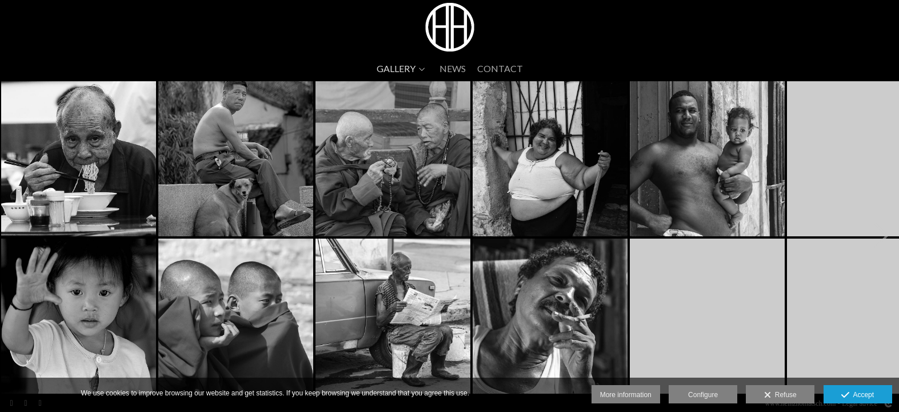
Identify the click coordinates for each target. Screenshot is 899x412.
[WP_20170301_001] (707, 316)
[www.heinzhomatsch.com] (449, 27)
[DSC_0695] (707, 158)
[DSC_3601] (235, 158)
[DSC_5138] (235, 316)
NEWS (452, 69)
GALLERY (396, 69)
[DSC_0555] (550, 316)
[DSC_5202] (393, 158)
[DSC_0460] (550, 158)
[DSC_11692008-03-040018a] (78, 316)
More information (626, 395)
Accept (857, 395)
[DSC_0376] (393, 316)
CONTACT (500, 69)
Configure (703, 395)
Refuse (780, 395)
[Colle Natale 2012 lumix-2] (78, 158)
